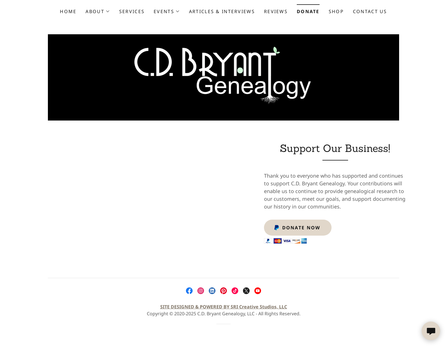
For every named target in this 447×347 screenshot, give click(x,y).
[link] (223, 76)
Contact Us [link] (370, 11)
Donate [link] (308, 11)
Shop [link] (336, 11)
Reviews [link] (276, 11)
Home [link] (68, 11)
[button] (98, 11)
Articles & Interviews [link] (222, 11)
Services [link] (132, 11)
